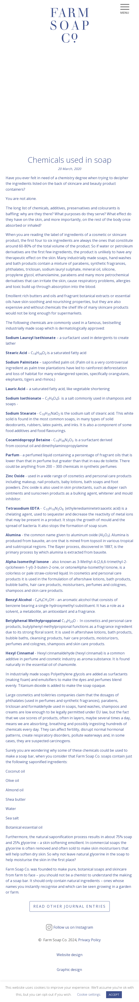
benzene (13, 605)
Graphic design (69, 969)
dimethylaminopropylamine (64, 445)
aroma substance (96, 658)
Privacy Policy (89, 939)
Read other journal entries (69, 906)
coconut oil (24, 445)
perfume (31, 658)
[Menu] (124, 9)
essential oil (42, 664)
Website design (69, 954)
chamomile (67, 664)
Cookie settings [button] (88, 994)
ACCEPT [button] (114, 995)
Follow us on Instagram (73, 927)
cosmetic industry (61, 658)
